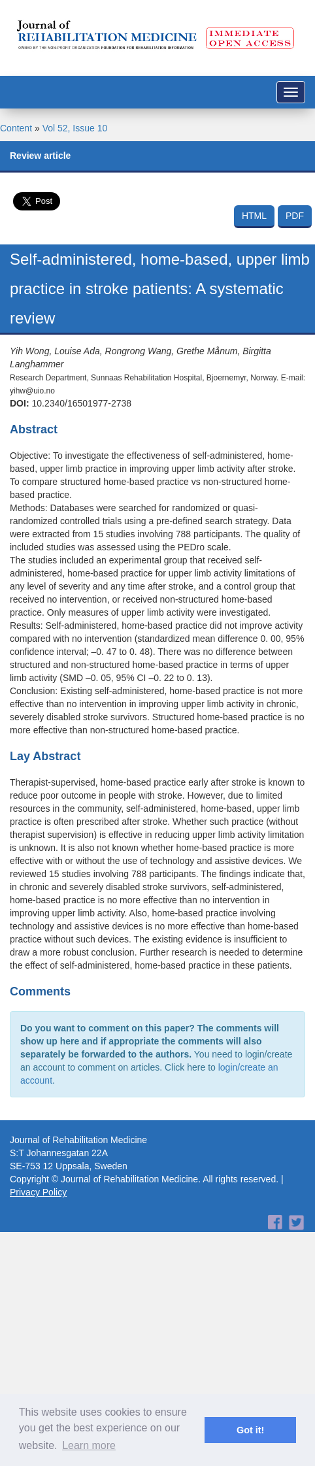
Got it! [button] (250, 1430)
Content (16, 128)
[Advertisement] (152, 1272)
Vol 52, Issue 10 (75, 128)
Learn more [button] (89, 1445)
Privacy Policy (38, 1192)
